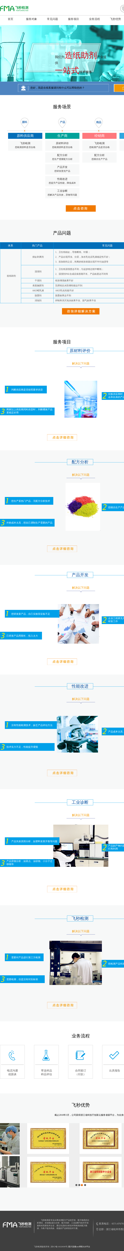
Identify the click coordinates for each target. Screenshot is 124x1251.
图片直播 (72, 1247)
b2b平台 (86, 1247)
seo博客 (79, 1247)
